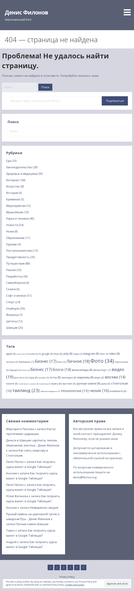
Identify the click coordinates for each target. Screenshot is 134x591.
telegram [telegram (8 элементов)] (91, 354)
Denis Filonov (15, 462)
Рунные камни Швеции (32, 524)
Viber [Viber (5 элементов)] (104, 353)
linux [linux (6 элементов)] (58, 353)
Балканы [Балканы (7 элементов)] (26, 361)
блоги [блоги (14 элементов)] (62, 369)
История (12, 193)
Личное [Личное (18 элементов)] (78, 361)
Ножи (10, 231)
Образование (15, 238)
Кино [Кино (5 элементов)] (61, 361)
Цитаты (11, 321)
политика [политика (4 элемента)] (45, 384)
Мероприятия (15, 206)
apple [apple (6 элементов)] (11, 353)
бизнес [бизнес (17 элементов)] (41, 369)
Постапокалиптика (19, 251)
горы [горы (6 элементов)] (33, 377)
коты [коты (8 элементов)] (55, 377)
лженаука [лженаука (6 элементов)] (68, 377)
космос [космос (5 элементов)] (44, 377)
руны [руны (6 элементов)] (105, 383)
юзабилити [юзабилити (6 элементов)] (118, 391)
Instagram (63, 567)
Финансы (12, 315)
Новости (12, 225)
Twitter (77, 567)
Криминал (13, 199)
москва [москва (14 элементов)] (115, 376)
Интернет (13, 180)
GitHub (50, 567)
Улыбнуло (13, 308)
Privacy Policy (67, 576)
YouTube (83, 567)
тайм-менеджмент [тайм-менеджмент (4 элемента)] (50, 391)
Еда (8, 161)
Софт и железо (16, 296)
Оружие (11, 244)
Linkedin (57, 567)
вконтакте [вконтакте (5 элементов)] (21, 377)
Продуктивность (17, 257)
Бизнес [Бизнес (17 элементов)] (46, 361)
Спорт (10, 302)
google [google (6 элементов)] (47, 353)
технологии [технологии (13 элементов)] (75, 390)
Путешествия (15, 263)
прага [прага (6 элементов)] (56, 383)
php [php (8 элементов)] (68, 354)
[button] (128, 8)
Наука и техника (17, 218)
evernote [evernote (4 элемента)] (22, 354)
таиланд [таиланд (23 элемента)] (25, 390)
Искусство (13, 186)
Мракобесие (14, 212)
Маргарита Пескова (20, 429)
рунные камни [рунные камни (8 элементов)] (88, 383)
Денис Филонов (26, 12)
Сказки (11, 289)
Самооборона (15, 283)
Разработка (14, 276)
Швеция (11, 328)
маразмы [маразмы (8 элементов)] (85, 377)
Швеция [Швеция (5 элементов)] (15, 370)
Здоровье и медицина (21, 174)
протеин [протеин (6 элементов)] (69, 383)
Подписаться (115, 101)
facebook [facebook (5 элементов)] (34, 353)
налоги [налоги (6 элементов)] (12, 383)
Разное (11, 270)
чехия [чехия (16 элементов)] (99, 390)
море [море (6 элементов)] (99, 377)
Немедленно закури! (44, 508)
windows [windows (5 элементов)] (12, 361)
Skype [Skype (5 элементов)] (78, 353)
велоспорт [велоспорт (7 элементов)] (102, 370)
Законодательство (19, 167)
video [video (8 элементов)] (114, 354)
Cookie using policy (74, 584)
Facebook (70, 567)
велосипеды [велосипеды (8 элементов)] (82, 370)
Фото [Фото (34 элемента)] (102, 360)
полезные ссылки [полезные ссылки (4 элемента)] (28, 384)
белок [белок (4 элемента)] (25, 370)
